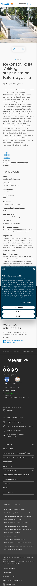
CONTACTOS (7, 484)
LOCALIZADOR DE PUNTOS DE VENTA (16, 475)
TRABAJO (6, 488)
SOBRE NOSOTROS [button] (10, 471)
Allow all (18, 307)
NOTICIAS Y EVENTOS (10, 479)
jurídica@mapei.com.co (21, 397)
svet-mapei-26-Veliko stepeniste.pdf (15, 341)
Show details (26, 302)
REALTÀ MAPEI (8, 449)
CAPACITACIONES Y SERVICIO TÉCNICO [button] (16, 453)
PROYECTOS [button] (7, 466)
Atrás (18, 59)
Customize (18, 312)
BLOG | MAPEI (8, 492)
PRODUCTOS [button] (7, 445)
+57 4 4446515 (10, 390)
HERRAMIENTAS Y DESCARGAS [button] (14, 458)
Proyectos (17, 351)
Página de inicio (7, 351)
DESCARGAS (7, 462)
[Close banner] (34, 269)
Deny (18, 316)
